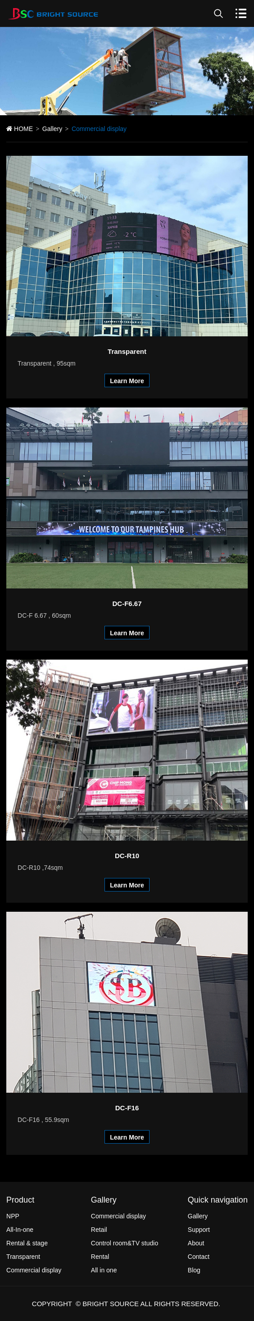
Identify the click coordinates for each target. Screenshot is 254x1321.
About (196, 1243)
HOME (23, 128)
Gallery (52, 128)
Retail (99, 1229)
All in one (104, 1270)
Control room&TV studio (124, 1243)
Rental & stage (27, 1243)
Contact (198, 1256)
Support (199, 1229)
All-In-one (19, 1229)
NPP (12, 1216)
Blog (194, 1270)
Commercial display (33, 1270)
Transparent (23, 1256)
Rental (100, 1256)
